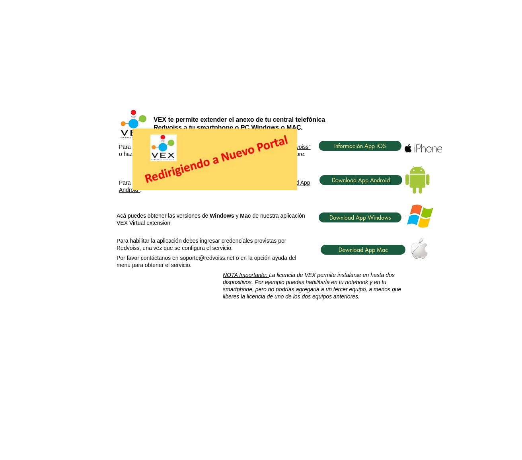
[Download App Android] (360, 180)
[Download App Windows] (360, 217)
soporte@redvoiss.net (207, 258)
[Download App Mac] (363, 250)
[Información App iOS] (360, 146)
